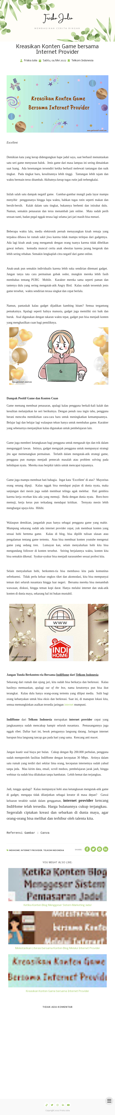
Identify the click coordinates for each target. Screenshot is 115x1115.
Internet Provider (31, 850)
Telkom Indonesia (82, 60)
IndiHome (14, 850)
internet (68, 704)
